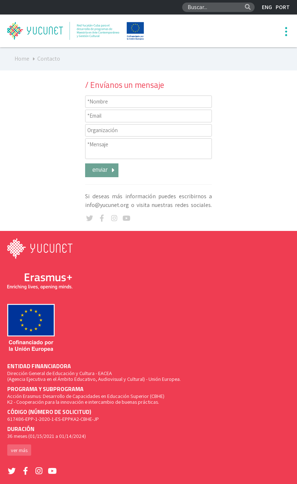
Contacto (48, 58)
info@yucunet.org (107, 205)
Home (21, 58)
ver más (19, 450)
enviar (104, 169)
